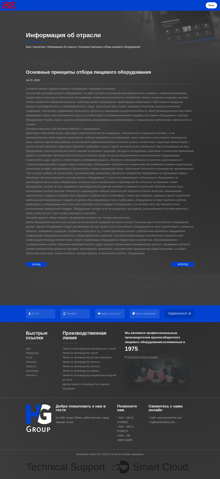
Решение (31, 361)
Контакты (31, 375)
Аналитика (39, 46)
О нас (29, 357)
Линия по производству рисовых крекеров (87, 357)
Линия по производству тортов (80, 352)
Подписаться (179, 314)
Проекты (31, 366)
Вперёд (183, 264)
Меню (211, 5)
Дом (28, 46)
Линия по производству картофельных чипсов (89, 348)
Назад (36, 264)
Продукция (32, 352)
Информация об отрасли (61, 46)
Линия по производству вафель (81, 370)
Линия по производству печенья (81, 361)
